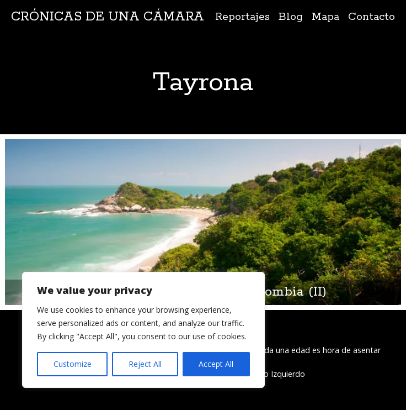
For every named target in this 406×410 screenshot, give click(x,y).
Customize (73, 364)
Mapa (325, 17)
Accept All (216, 364)
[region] (143, 330)
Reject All (145, 364)
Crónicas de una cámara (107, 17)
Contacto (371, 17)
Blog (291, 17)
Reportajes (242, 17)
